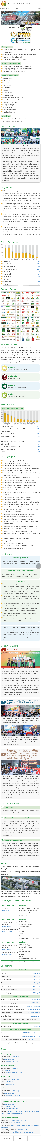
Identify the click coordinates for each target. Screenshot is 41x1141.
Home (3, 8)
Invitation (8, 8)
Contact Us (6, 1138)
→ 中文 (39, 8)
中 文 (34, 1138)
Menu (20, 1138)
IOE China (15, 8)
